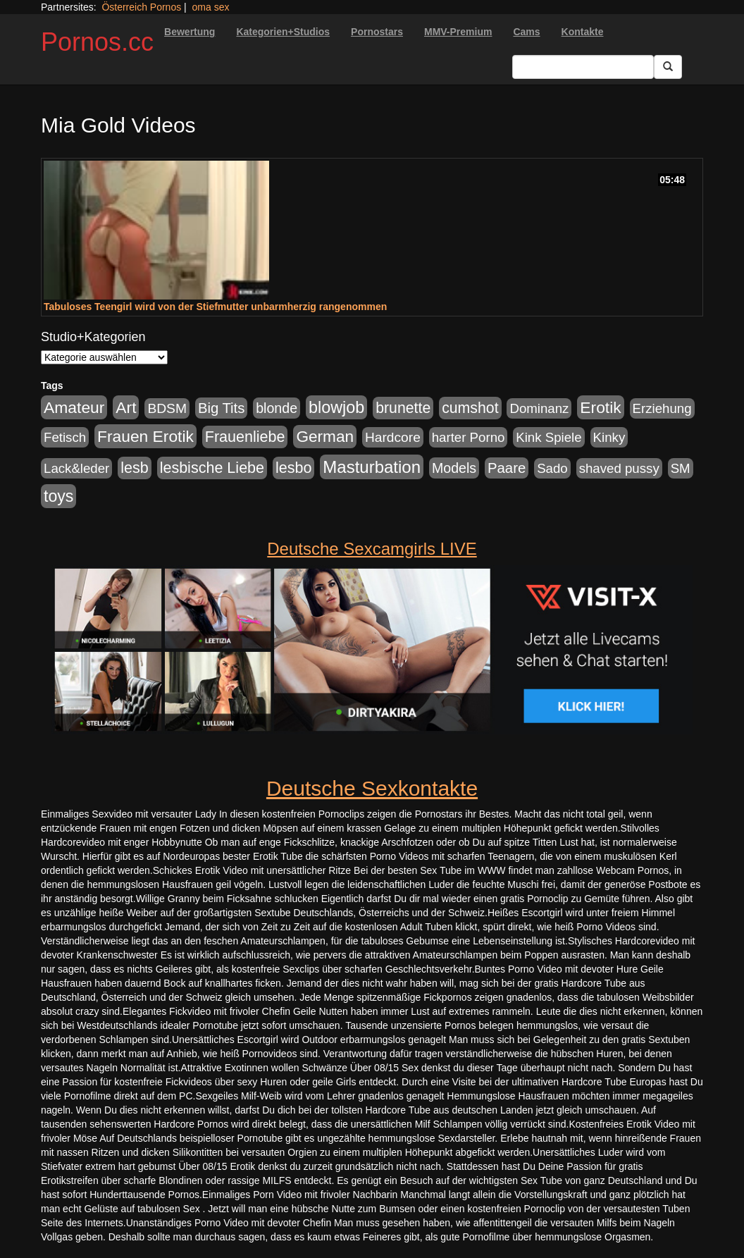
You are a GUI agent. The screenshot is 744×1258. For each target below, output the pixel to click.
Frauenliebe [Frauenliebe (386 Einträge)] (245, 436)
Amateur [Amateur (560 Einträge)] (74, 407)
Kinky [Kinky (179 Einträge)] (609, 437)
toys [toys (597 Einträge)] (58, 496)
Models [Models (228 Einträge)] (454, 468)
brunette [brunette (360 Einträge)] (403, 408)
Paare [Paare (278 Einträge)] (507, 468)
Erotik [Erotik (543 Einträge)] (600, 407)
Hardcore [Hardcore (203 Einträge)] (393, 437)
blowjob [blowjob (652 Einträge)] (336, 407)
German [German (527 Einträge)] (325, 436)
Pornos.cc (97, 41)
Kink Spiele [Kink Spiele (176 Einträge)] (548, 437)
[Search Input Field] (583, 67)
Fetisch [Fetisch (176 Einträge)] (65, 437)
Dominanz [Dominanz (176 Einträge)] (539, 408)
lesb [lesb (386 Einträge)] (134, 468)
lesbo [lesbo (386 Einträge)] (293, 468)
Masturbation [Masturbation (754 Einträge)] (372, 466)
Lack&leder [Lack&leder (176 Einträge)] (76, 468)
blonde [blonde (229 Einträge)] (276, 408)
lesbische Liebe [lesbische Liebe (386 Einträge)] (212, 468)
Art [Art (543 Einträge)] (126, 407)
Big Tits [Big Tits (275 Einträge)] (221, 408)
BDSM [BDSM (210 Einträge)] (167, 408)
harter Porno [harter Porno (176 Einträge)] (468, 437)
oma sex (211, 7)
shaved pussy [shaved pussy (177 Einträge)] (619, 468)
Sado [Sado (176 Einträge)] (552, 468)
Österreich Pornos (141, 7)
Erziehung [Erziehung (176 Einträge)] (662, 408)
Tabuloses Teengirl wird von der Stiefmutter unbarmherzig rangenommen (215, 306)
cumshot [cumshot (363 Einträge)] (470, 408)
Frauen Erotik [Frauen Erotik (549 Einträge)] (145, 436)
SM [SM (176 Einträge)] (680, 468)
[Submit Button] (668, 67)
